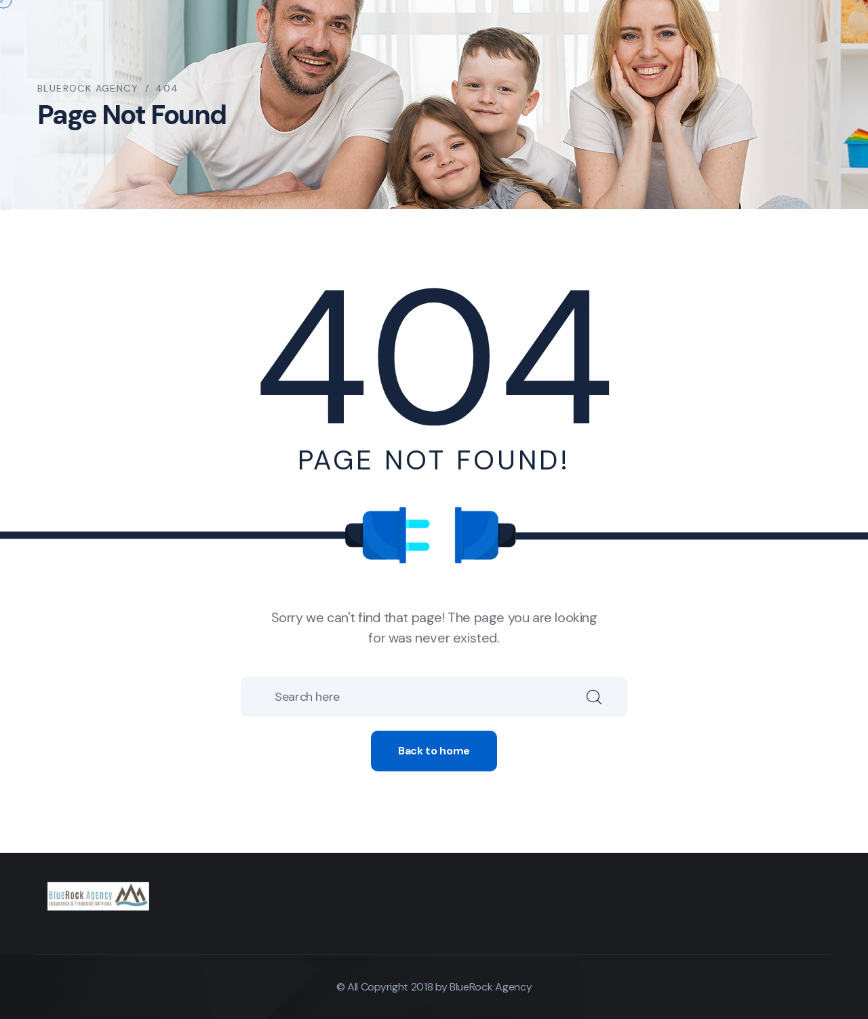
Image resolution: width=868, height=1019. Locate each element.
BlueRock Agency (491, 987)
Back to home (434, 751)
